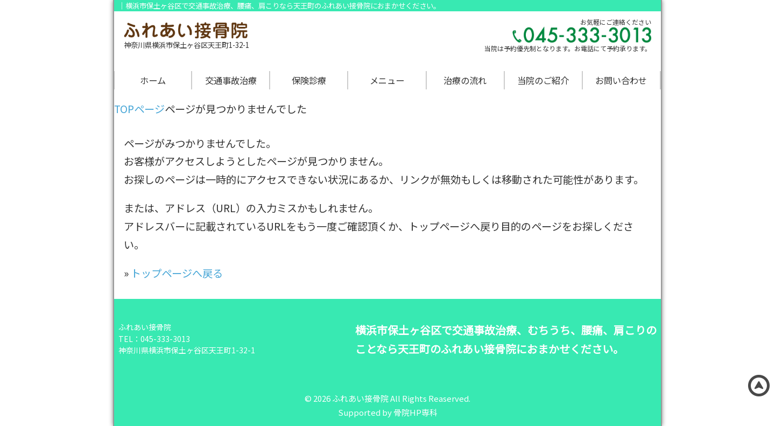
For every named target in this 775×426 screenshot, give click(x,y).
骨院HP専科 (415, 412)
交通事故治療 (231, 80)
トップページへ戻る (177, 273)
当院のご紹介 (543, 80)
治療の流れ (465, 80)
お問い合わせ (621, 80)
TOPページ (139, 108)
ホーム (153, 80)
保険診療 (309, 80)
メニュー (387, 80)
